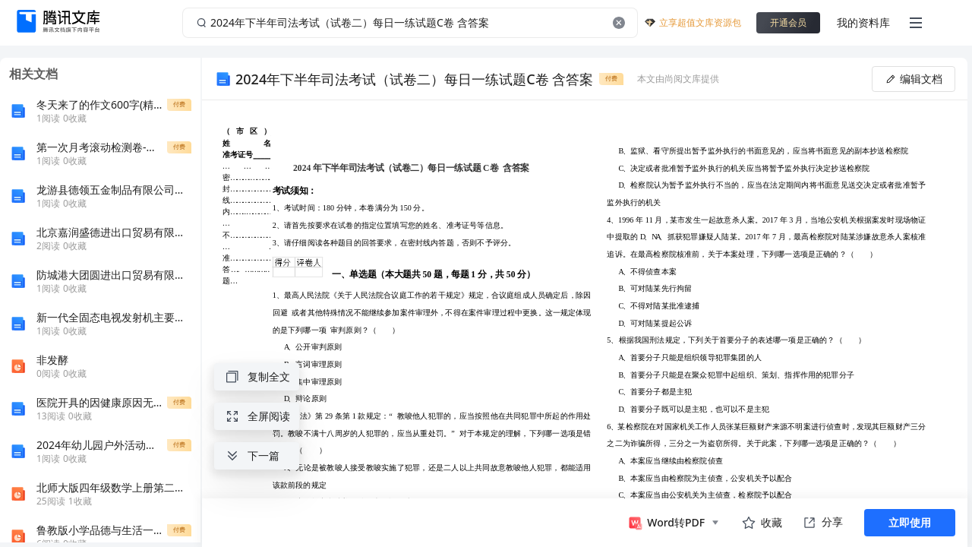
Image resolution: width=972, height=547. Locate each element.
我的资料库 (863, 22)
